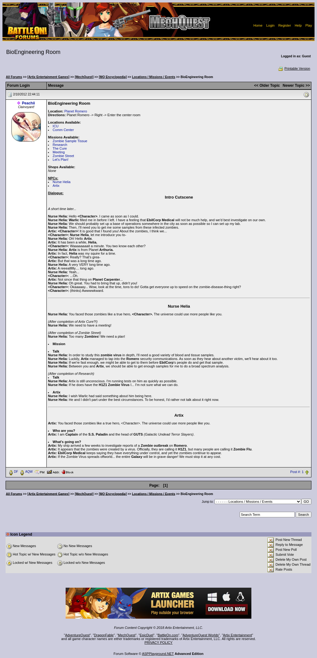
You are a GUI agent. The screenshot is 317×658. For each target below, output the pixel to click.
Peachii (28, 103)
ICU (56, 126)
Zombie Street (63, 156)
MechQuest (126, 635)
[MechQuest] (84, 77)
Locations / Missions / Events (153, 77)
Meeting (59, 152)
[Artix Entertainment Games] (49, 77)
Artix (56, 185)
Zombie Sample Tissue (70, 141)
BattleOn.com (168, 635)
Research (60, 145)
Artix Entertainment (237, 635)
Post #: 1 (296, 472)
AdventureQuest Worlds (201, 635)
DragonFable (104, 635)
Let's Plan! (60, 159)
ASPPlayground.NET (158, 654)
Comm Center (63, 130)
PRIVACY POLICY (159, 642)
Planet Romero (75, 111)
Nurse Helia (61, 182)
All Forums (14, 77)
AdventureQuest (77, 635)
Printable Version (294, 68)
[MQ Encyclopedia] (113, 77)
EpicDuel (146, 635)
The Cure (60, 148)
